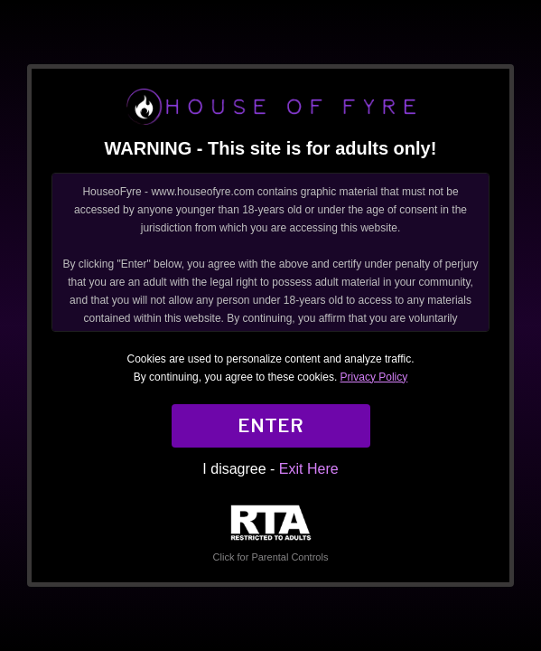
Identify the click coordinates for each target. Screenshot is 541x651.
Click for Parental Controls (271, 534)
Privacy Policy (374, 377)
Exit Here (309, 468)
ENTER (270, 426)
